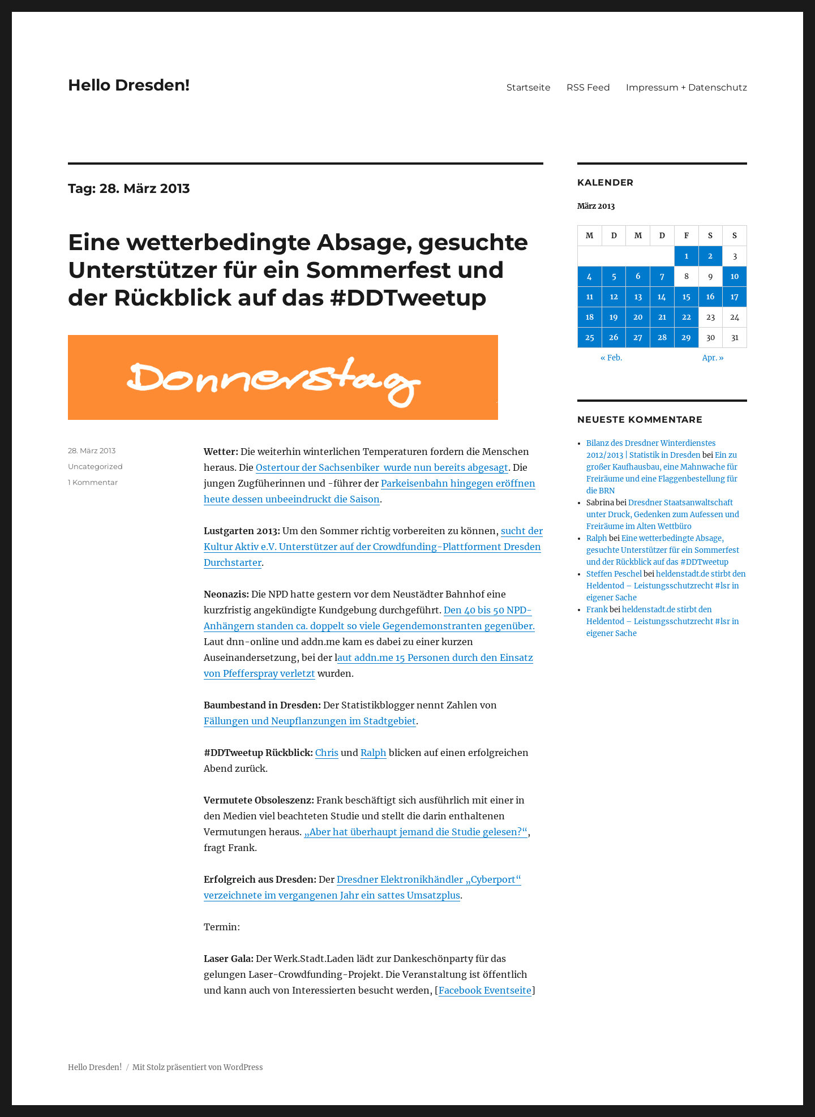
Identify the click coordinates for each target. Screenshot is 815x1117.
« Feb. (611, 358)
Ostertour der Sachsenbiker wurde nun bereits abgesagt (382, 467)
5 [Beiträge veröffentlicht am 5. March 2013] (614, 276)
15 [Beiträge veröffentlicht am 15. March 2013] (686, 297)
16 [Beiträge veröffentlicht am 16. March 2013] (710, 297)
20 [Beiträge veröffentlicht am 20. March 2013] (638, 317)
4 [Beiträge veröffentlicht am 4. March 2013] (589, 276)
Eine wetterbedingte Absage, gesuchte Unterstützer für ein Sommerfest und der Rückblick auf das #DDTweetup (298, 269)
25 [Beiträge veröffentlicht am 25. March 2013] (589, 337)
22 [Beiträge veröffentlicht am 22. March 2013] (686, 317)
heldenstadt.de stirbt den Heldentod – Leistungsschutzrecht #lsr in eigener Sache (666, 586)
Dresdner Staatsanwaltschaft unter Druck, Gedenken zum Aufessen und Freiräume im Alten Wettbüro (662, 514)
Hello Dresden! (129, 84)
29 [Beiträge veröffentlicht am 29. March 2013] (686, 337)
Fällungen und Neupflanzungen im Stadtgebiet (310, 721)
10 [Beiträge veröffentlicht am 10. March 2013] (735, 276)
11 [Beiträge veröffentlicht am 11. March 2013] (589, 297)
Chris (326, 752)
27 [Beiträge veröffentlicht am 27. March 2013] (637, 337)
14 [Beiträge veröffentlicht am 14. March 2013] (662, 297)
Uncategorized (95, 466)
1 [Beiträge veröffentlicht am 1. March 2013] (686, 256)
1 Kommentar (93, 482)
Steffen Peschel (614, 574)
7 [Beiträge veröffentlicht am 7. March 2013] (662, 276)
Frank (597, 610)
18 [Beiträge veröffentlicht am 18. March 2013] (590, 317)
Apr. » (713, 358)
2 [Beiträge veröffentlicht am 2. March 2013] (710, 256)
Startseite (529, 87)
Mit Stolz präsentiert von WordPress (197, 1067)
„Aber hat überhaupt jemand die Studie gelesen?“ (415, 831)
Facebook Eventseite (485, 990)
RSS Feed (588, 87)
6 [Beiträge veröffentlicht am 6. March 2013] (638, 276)
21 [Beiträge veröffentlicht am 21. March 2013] (662, 317)
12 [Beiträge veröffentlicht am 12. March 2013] (614, 297)
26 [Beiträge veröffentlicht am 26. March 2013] (614, 337)
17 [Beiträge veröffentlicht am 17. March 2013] (735, 297)
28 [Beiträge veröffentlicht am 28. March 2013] (662, 337)
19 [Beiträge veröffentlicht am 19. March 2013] (614, 317)
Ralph (374, 752)
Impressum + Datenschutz (686, 87)
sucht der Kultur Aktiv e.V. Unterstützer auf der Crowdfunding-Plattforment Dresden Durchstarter (373, 546)
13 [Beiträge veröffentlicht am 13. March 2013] (638, 297)
